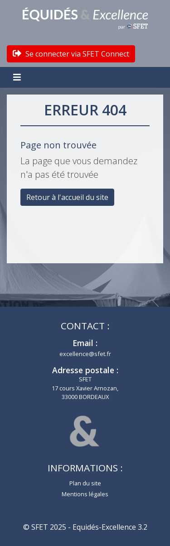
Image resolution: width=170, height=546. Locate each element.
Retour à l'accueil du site (67, 197)
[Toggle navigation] (18, 77)
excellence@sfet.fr (85, 354)
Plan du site (85, 483)
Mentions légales (85, 494)
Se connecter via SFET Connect (71, 54)
